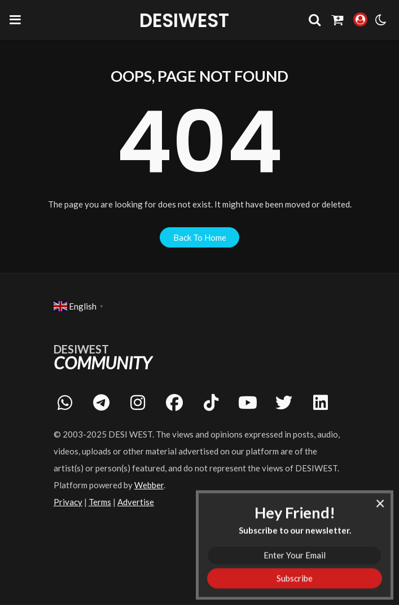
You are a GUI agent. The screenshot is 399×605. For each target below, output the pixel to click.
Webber (149, 485)
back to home (199, 237)
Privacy (68, 502)
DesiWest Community (184, 20)
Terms (100, 502)
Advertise (135, 502)
